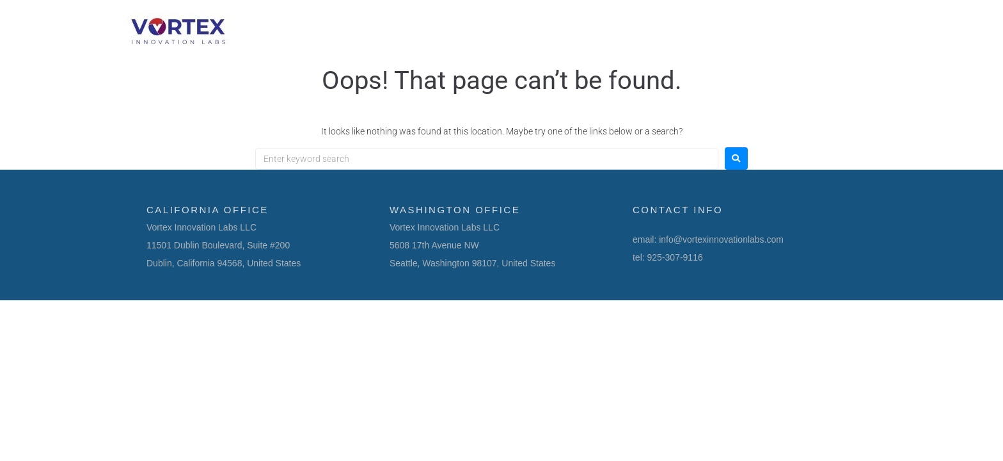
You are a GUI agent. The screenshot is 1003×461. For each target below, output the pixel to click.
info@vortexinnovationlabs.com (721, 239)
